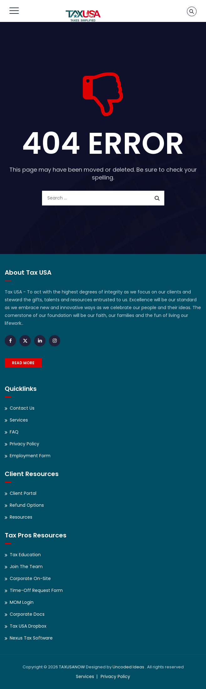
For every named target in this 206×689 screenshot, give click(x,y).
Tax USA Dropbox (28, 626)
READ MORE (23, 362)
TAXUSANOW (72, 667)
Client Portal (23, 493)
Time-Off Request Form (36, 590)
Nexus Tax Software (31, 638)
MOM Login (22, 602)
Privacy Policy (24, 444)
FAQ (14, 432)
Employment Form (30, 456)
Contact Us (22, 408)
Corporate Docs (27, 614)
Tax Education (25, 555)
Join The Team (26, 566)
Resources (21, 517)
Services (19, 420)
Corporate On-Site (30, 578)
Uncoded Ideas (128, 667)
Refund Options (27, 505)
